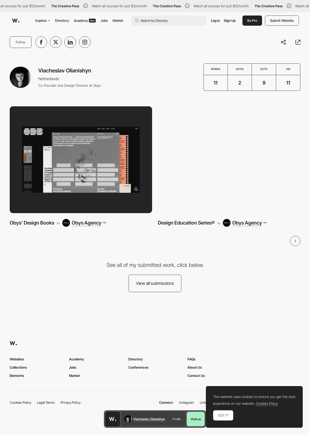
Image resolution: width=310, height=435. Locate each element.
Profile (176, 419)
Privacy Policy (71, 402)
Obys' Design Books (32, 223)
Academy (85, 20)
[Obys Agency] (84, 223)
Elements (17, 375)
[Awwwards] (15, 21)
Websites (17, 359)
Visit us (196, 419)
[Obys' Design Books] (81, 159)
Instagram (186, 402)
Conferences (138, 367)
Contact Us (196, 375)
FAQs (191, 359)
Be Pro (252, 20)
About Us (194, 367)
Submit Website (282, 20)
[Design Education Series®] (229, 159)
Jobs (104, 20)
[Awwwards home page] (112, 419)
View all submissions (155, 283)
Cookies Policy (20, 402)
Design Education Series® (186, 223)
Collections (18, 367)
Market (118, 20)
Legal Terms (46, 402)
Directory (62, 20)
